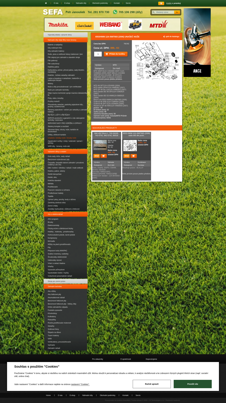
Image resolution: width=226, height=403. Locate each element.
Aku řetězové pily (54, 294)
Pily (49, 248)
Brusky (50, 222)
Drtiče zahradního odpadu (58, 307)
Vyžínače (51, 345)
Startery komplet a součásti (58, 126)
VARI (50, 339)
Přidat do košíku (117, 54)
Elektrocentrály (53, 225)
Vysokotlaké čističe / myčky (58, 273)
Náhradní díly (81, 3)
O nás (56, 3)
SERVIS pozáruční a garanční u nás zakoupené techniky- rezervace (66, 119)
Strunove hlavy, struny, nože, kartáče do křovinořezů (63, 131)
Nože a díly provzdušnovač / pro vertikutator (65, 87)
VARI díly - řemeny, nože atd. (59, 146)
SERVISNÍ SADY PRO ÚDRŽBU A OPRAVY (65, 123)
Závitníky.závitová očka (57, 203)
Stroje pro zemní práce (56, 281)
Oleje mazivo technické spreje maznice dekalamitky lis (67, 94)
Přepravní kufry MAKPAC (57, 251)
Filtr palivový (53, 61)
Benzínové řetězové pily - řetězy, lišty (62, 304)
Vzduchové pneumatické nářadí (60, 276)
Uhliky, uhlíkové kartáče (57, 135)
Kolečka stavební (54, 180)
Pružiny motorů (54, 101)
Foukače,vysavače (55, 310)
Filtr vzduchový (53, 64)
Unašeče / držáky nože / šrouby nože (62, 138)
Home (46, 3)
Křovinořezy (52, 313)
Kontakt (117, 3)
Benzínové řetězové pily (57, 301)
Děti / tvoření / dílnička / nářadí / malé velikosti (65, 168)
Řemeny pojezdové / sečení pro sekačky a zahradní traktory (67, 111)
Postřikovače (53, 187)
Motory (50, 84)
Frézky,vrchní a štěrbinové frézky (60, 229)
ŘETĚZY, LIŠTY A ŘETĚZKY (59, 115)
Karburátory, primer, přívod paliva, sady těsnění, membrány (66, 71)
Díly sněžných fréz (55, 48)
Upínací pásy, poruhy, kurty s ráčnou (62, 199)
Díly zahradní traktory (56, 51)
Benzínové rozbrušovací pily (58, 159)
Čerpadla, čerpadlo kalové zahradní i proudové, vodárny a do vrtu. (66, 164)
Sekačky (51, 326)
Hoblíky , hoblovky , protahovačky (61, 232)
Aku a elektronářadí (55, 214)
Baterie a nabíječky (55, 45)
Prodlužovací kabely (55, 193)
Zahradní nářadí (54, 348)
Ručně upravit (151, 384)
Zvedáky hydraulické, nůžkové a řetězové (64, 209)
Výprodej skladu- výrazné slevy (60, 35)
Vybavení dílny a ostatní (57, 152)
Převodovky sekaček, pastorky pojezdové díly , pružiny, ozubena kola (66, 106)
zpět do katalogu (172, 37)
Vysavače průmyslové (56, 270)
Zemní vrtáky (53, 206)
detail (96, 156)
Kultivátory (52, 317)
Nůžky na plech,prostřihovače (59, 244)
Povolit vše (192, 384)
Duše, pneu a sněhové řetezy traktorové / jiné (65, 54)
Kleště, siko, (52, 177)
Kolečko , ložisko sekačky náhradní (61, 75)
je (173, 3)
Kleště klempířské (55, 174)
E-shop (67, 3)
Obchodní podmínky (100, 3)
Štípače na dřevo (54, 332)
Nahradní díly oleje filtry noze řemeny (62, 40)
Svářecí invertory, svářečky (58, 254)
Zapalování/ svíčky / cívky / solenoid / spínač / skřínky (65, 142)
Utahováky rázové (55, 260)
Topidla (50, 196)
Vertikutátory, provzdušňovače (59, 342)
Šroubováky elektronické (57, 257)
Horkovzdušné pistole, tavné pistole (61, 235)
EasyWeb (126, 400)
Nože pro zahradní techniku (58, 90)
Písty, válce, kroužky (55, 98)
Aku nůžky (52, 291)
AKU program (53, 219)
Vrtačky (51, 267)
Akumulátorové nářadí (56, 298)
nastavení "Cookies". (80, 384)
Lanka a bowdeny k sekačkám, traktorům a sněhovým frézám (64, 79)
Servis (128, 3)
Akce (197, 42)
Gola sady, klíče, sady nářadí (59, 156)
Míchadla (51, 241)
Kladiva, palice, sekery (56, 171)
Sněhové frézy (53, 329)
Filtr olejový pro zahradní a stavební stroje (64, 57)
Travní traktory (53, 336)
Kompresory (52, 238)
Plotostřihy (52, 320)
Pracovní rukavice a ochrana (59, 190)
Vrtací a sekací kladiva (56, 263)
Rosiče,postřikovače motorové (59, 323)
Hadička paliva (53, 67)
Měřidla (50, 184)
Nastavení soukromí (173, 400)
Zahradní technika (55, 286)
